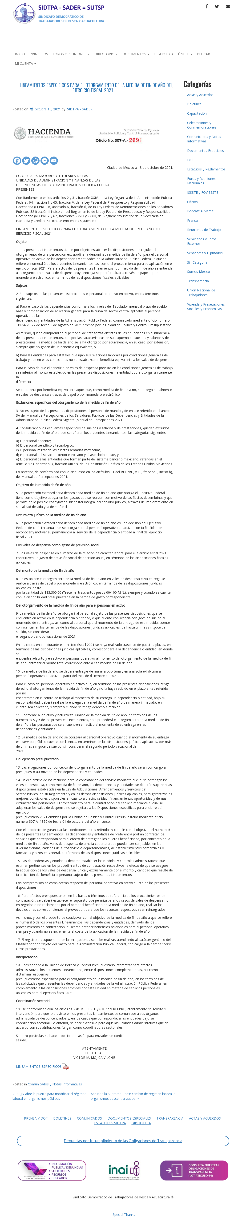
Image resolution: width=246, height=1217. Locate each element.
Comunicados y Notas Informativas (55, 1084)
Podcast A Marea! (200, 211)
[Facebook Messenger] (44, 158)
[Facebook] (17, 158)
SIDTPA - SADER (80, 109)
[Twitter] (26, 158)
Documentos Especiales (205, 150)
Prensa (192, 220)
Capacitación (197, 113)
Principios (39, 54)
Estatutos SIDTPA (110, 1123)
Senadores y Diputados (205, 253)
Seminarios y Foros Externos (202, 241)
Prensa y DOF (36, 1118)
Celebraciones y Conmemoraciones (201, 125)
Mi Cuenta (25, 63)
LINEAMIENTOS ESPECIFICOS (39, 1066)
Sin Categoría (197, 262)
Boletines (194, 104)
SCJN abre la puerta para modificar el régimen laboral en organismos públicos (49, 1096)
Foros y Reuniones (71, 54)
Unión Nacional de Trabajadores (201, 292)
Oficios (192, 202)
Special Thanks (124, 1214)
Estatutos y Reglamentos (206, 169)
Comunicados (89, 1118)
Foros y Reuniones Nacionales (201, 180)
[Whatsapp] (35, 158)
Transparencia (198, 281)
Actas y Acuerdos (200, 95)
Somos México (198, 271)
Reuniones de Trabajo (204, 229)
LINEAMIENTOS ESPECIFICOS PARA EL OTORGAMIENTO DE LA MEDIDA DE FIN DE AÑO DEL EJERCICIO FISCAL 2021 (96, 87)
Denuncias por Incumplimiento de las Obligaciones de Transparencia (123, 1140)
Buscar (203, 54)
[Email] (54, 158)
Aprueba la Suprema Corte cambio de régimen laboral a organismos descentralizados (133, 1096)
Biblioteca (163, 54)
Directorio (106, 54)
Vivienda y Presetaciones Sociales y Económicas (206, 306)
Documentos (135, 54)
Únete (185, 54)
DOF (190, 160)
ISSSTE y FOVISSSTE (202, 192)
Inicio (20, 54)
